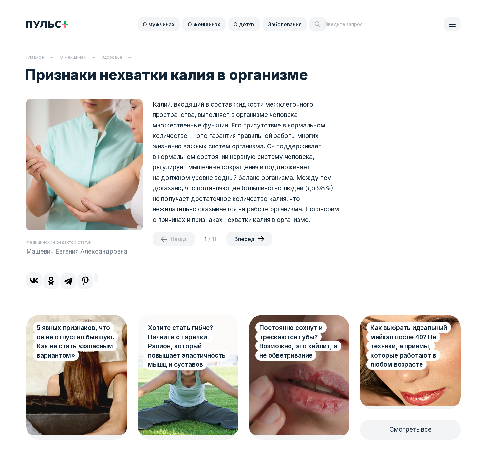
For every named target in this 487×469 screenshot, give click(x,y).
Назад (178, 239)
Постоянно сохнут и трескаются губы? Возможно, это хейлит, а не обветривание (298, 341)
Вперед (244, 239)
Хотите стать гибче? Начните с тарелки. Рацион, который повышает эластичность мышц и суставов (187, 346)
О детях (244, 24)
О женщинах (204, 24)
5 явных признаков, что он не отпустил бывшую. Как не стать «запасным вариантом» (75, 341)
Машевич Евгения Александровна (76, 251)
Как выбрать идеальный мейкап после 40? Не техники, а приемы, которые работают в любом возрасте (408, 346)
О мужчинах (159, 24)
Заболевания (285, 24)
